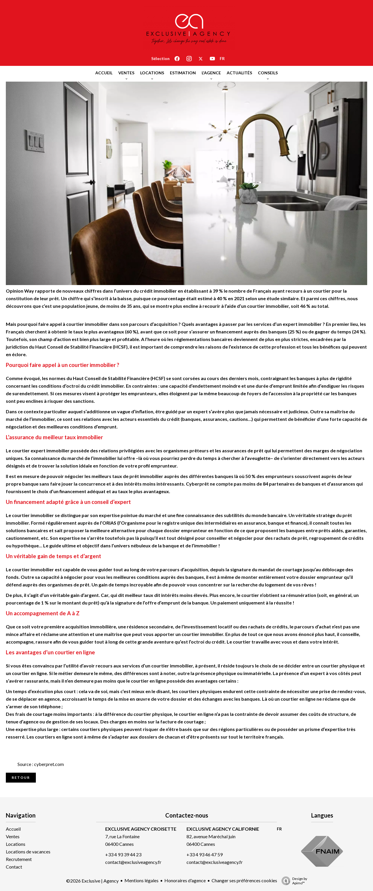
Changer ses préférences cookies (244, 880)
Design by (293, 880)
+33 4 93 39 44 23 (123, 854)
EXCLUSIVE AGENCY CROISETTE (140, 829)
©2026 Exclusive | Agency (92, 880)
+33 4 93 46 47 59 (204, 854)
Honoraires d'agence (185, 880)
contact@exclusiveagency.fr (133, 862)
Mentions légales (141, 880)
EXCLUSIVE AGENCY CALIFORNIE (222, 829)
